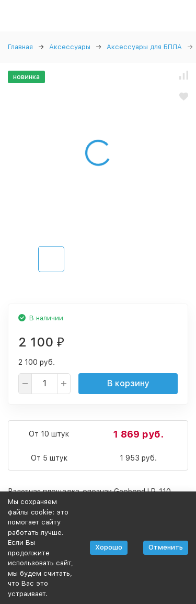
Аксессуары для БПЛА (144, 47)
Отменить (165, 547)
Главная (20, 47)
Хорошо (108, 547)
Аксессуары (69, 47)
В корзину (128, 383)
